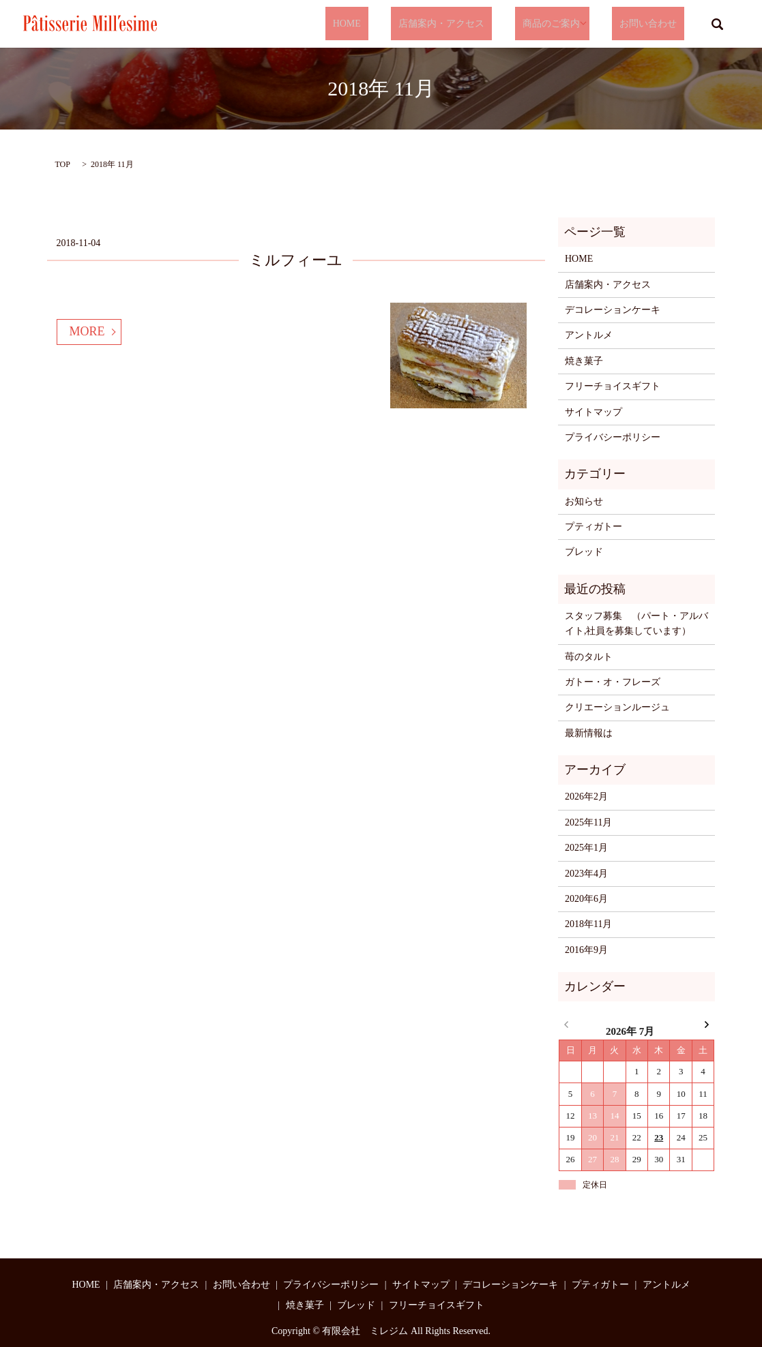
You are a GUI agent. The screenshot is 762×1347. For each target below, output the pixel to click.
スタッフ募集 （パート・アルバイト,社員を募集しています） (636, 623)
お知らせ (584, 501)
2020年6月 (586, 899)
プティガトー (593, 526)
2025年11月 (588, 822)
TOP (62, 164)
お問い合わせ (655, 24)
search (717, 24)
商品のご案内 (565, 24)
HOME (391, 24)
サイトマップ (593, 412)
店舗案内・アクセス (471, 24)
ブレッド (584, 552)
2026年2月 (586, 796)
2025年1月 (586, 848)
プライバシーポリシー (612, 437)
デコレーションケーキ (612, 310)
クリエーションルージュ (617, 707)
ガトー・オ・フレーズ (612, 682)
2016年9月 (586, 950)
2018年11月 (588, 924)
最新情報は (589, 733)
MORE (87, 331)
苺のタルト (589, 657)
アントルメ (589, 335)
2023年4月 (586, 873)
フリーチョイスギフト (612, 386)
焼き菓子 (584, 361)
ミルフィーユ (295, 260)
